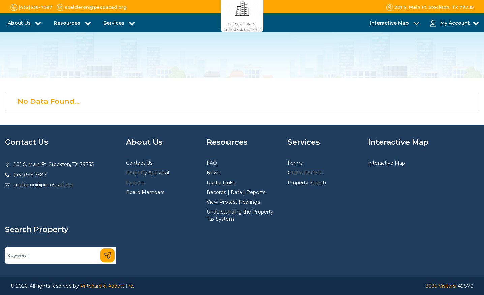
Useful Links (221, 182)
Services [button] (114, 23)
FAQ (212, 163)
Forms (295, 163)
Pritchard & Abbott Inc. (107, 286)
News (213, 173)
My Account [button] (455, 23)
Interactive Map (386, 163)
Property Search (307, 182)
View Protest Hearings (233, 202)
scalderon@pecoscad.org (43, 185)
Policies (135, 182)
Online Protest (305, 173)
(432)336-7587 (30, 175)
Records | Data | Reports (236, 192)
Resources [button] (68, 23)
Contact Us (139, 163)
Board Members (145, 192)
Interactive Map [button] (390, 23)
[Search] (60, 255)
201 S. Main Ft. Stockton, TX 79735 (53, 164)
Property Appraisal (147, 173)
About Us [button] (20, 23)
